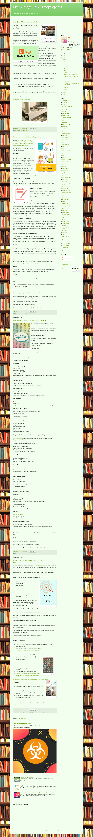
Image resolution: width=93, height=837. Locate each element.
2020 (64, 55)
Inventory (18, 130)
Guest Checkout (65, 163)
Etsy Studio (64, 152)
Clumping (64, 122)
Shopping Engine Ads (67, 227)
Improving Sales (65, 168)
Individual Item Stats (66, 170)
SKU (27, 130)
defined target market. (40, 565)
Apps (63, 104)
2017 (64, 92)
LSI (63, 194)
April (65, 70)
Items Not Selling (66, 183)
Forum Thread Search (67, 159)
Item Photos (65, 179)
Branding (64, 111)
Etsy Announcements (67, 137)
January (66, 89)
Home (35, 716)
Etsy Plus (64, 146)
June (65, 66)
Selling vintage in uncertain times (22, 723)
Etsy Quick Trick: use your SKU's (25, 22)
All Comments (65, 260)
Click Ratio (64, 119)
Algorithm (18, 553)
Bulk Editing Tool (66, 113)
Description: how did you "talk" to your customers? (28, 650)
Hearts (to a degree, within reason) (21, 469)
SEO (63, 217)
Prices (63, 201)
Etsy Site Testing (66, 150)
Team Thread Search (66, 243)
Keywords (18, 644)
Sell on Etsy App (66, 216)
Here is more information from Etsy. (21, 99)
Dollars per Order (66, 133)
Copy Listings (65, 126)
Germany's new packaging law (27, 777)
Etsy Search (64, 148)
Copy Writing (65, 128)
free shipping (20, 401)
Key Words (26, 313)
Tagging (64, 239)
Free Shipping (65, 161)
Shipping (64, 219)
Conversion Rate (66, 124)
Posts (63, 257)
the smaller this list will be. (34, 292)
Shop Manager (65, 223)
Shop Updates (19, 385)
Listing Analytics (66, 190)
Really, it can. (25, 145)
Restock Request (66, 214)
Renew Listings (65, 212)
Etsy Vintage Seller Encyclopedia (37, 7)
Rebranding (64, 210)
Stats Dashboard (65, 236)
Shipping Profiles (66, 221)
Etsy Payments (65, 144)
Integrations (65, 172)
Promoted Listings (66, 205)
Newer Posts (16, 716)
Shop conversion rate (18, 514)
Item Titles (64, 181)
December (66, 61)
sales (18, 403)
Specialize (64, 232)
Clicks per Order (66, 120)
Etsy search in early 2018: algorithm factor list (30, 320)
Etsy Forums (65, 139)
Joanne (71, 37)
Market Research (27, 712)
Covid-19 (64, 130)
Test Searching (65, 245)
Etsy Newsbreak (65, 142)
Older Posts (53, 716)
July (65, 64)
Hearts (63, 164)
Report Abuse (64, 264)
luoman (49, 830)
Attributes (64, 108)
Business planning (66, 115)
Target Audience (34, 712)
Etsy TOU (64, 155)
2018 (64, 59)
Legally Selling (65, 188)
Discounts (64, 131)
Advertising (64, 100)
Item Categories (65, 175)
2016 (64, 94)
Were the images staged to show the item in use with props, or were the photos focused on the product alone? (28, 675)
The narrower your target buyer (20, 292)
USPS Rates (65, 247)
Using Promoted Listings (19, 405)
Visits (63, 250)
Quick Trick (23, 130)
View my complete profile (66, 49)
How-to (64, 166)
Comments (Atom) (23, 718)
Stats (63, 234)
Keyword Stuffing (66, 186)
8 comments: (24, 551)
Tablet (63, 238)
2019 (64, 57)
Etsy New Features (66, 141)
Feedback (64, 157)
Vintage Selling (41, 712)
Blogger (58, 830)
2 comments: (24, 128)
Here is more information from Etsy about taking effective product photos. (30, 679)
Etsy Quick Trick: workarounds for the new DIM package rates (34, 792)
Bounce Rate (65, 109)
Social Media (65, 230)
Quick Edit (64, 207)
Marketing (64, 197)
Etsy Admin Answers (66, 135)
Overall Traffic (65, 199)
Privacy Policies (65, 203)
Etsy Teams (64, 153)
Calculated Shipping (66, 117)
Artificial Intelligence (67, 106)
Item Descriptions (19, 313)
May (65, 68)
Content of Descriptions (18, 438)
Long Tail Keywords (66, 192)
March (65, 72)
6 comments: (24, 311)
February (66, 87)
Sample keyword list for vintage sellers (27, 137)
